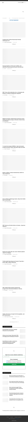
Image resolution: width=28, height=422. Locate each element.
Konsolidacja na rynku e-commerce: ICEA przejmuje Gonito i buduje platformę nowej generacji (10, 342)
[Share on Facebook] (12, 44)
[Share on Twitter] (13, 44)
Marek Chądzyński (7, 148)
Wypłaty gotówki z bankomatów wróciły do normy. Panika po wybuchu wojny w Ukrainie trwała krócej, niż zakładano (14, 120)
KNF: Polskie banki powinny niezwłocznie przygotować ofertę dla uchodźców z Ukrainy (12, 288)
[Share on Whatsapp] (15, 44)
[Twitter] (19, 2)
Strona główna (5, 18)
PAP (5, 68)
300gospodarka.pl (17, 418)
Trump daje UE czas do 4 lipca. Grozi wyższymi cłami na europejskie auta (16, 399)
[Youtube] (22, 2)
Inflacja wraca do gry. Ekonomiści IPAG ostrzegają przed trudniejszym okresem (11, 336)
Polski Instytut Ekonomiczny (8, 316)
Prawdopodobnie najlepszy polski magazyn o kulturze (14, 408)
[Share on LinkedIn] (14, 44)
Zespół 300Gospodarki (7, 42)
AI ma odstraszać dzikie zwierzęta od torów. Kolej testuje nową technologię (16, 382)
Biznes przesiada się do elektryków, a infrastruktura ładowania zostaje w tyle (17, 376)
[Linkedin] (21, 2)
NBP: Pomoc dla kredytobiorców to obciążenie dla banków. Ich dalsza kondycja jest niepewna (13, 93)
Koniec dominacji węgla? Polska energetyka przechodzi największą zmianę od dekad (16, 388)
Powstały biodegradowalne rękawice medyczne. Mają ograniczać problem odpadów (16, 394)
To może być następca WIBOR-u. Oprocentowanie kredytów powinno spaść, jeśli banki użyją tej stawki (14, 147)
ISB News (5, 175)
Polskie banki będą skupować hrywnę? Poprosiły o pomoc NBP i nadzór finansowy (13, 262)
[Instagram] (20, 2)
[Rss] (23, 2)
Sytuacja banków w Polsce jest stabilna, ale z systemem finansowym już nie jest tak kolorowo (13, 66)
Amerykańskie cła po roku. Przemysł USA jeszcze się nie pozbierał (10, 330)
